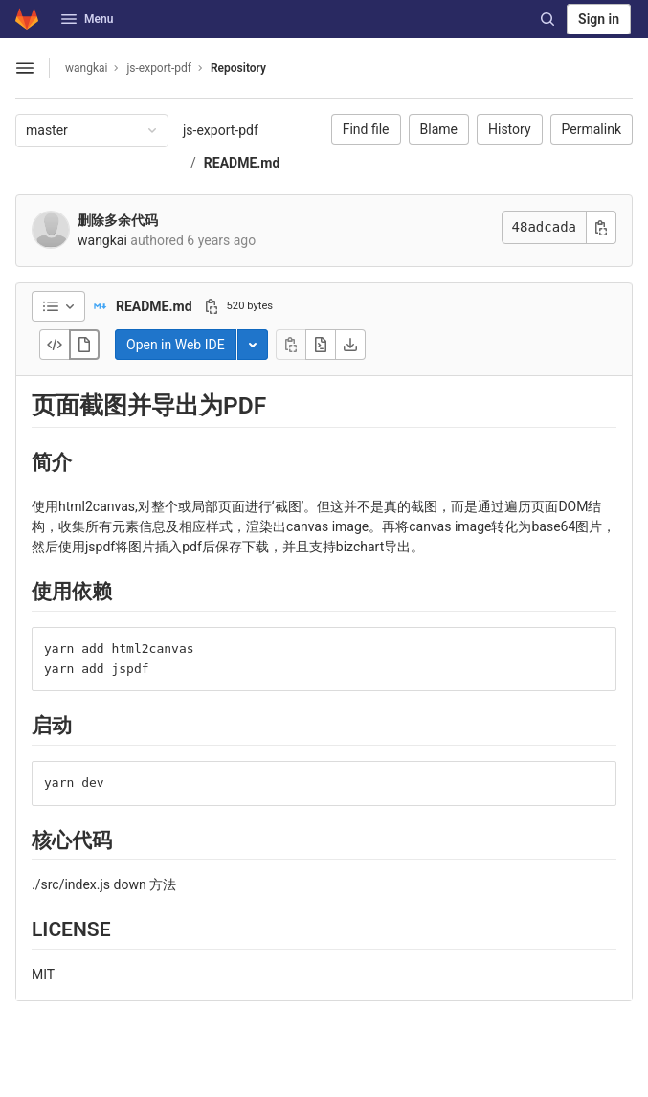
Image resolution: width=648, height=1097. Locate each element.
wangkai (86, 68)
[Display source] (54, 344)
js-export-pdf (220, 130)
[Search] (547, 19)
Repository (238, 68)
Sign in (598, 19)
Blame (439, 129)
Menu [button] (87, 19)
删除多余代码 (118, 220)
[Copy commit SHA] (601, 227)
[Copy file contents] (291, 344)
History (509, 129)
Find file (366, 129)
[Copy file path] (211, 306)
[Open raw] (320, 344)
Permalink (591, 129)
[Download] (350, 344)
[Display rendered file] (84, 344)
